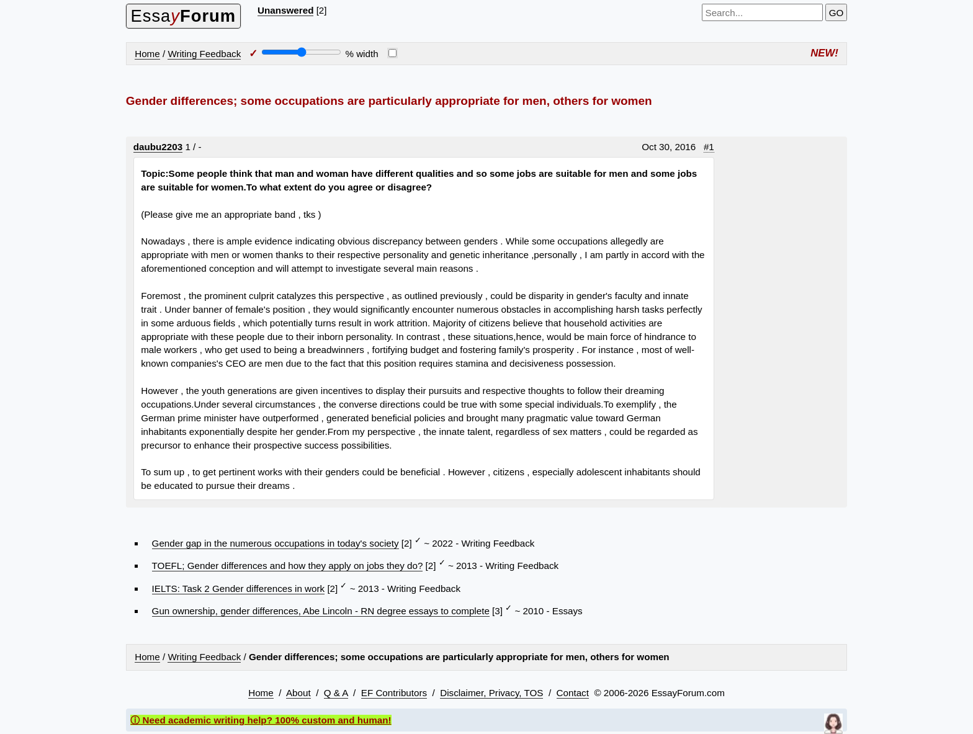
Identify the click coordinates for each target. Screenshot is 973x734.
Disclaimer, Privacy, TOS (491, 692)
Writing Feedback (204, 53)
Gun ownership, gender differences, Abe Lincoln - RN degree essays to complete (321, 611)
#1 (709, 146)
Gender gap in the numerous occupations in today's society (275, 543)
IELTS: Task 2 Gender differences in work (238, 588)
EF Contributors (394, 692)
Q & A (336, 692)
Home (147, 53)
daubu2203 (157, 146)
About (298, 692)
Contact (573, 692)
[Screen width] (301, 52)
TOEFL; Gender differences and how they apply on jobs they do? (287, 565)
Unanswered (285, 10)
